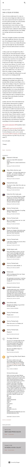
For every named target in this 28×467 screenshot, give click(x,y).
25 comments (11, 450)
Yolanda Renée (11, 183)
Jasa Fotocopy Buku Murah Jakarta (16, 356)
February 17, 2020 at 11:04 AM (13, 235)
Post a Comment (6, 419)
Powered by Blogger (14, 462)
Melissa (9, 272)
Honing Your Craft (13, 447)
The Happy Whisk (11, 338)
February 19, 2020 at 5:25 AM (13, 259)
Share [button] (3, 150)
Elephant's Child (11, 157)
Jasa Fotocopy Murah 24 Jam (14, 364)
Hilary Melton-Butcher (12, 170)
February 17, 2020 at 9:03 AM (13, 204)
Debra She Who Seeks (13, 194)
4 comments (11, 434)
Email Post (8, 150)
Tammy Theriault (11, 208)
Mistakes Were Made (13, 432)
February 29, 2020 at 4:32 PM (13, 298)
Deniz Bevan (10, 302)
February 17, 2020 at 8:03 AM (13, 190)
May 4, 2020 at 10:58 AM (12, 368)
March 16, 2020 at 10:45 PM (13, 352)
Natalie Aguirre (11, 249)
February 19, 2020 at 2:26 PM (13, 267)
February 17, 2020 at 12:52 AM (13, 178)
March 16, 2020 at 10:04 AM (13, 316)
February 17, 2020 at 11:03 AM (13, 213)
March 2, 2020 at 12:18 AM (12, 308)
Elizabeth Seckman (12, 287)
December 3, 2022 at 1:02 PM (13, 416)
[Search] (25, 2)
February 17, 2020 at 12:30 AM (13, 166)
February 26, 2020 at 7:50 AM (13, 283)
